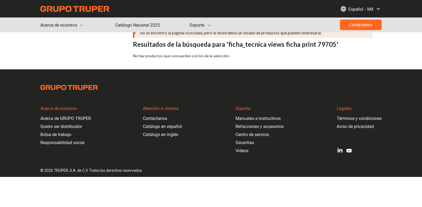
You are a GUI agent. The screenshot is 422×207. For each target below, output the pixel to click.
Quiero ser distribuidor (61, 126)
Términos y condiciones (359, 118)
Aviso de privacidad (355, 126)
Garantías (244, 142)
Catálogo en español (162, 126)
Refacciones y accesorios (259, 126)
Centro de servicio (252, 134)
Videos (241, 150)
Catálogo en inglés (160, 134)
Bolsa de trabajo (55, 134)
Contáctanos (155, 118)
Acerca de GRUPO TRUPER (65, 118)
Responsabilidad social (62, 142)
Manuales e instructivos (258, 118)
